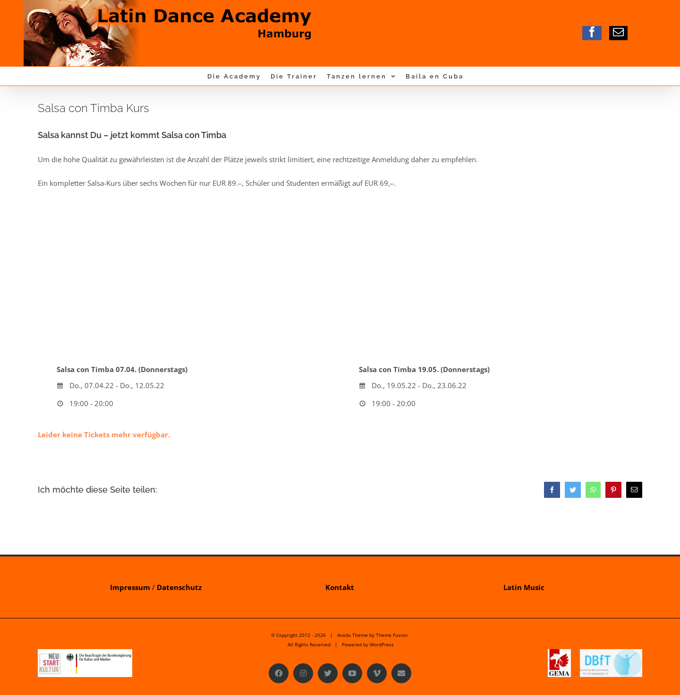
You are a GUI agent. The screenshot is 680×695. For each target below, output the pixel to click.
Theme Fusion (392, 635)
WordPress (382, 644)
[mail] (618, 32)
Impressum (130, 587)
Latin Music (523, 587)
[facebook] (592, 32)
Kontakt (339, 587)
